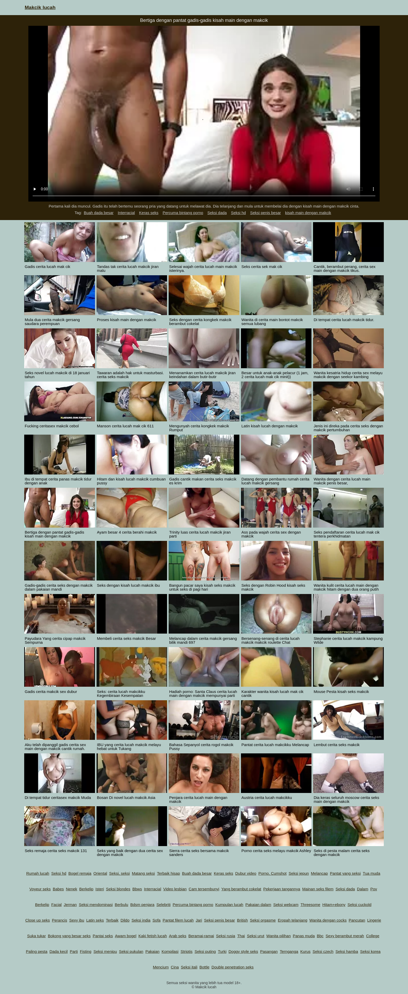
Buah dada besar (98, 212)
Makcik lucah (40, 7)
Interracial (126, 212)
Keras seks (148, 212)
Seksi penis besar (265, 212)
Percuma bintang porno (183, 212)
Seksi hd (238, 212)
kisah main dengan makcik (308, 212)
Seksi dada (217, 212)
